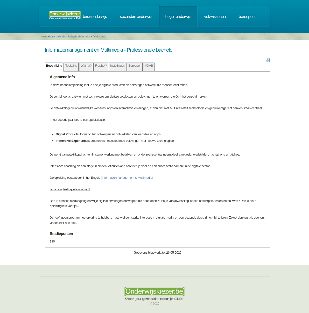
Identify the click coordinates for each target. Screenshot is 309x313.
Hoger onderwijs (57, 36)
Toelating (71, 65)
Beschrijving (54, 65)
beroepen (246, 16)
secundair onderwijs (136, 16)
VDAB (149, 65)
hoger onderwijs (178, 16)
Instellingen (117, 65)
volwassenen (215, 16)
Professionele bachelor (79, 36)
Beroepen (134, 65)
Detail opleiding (99, 36)
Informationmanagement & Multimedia (127, 177)
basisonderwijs (95, 16)
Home (44, 36)
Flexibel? (101, 65)
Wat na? (86, 65)
